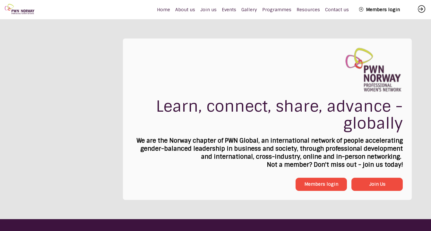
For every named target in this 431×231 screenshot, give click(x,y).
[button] (379, 9)
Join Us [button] (377, 184)
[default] (163, 9)
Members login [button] (321, 184)
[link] (185, 9)
